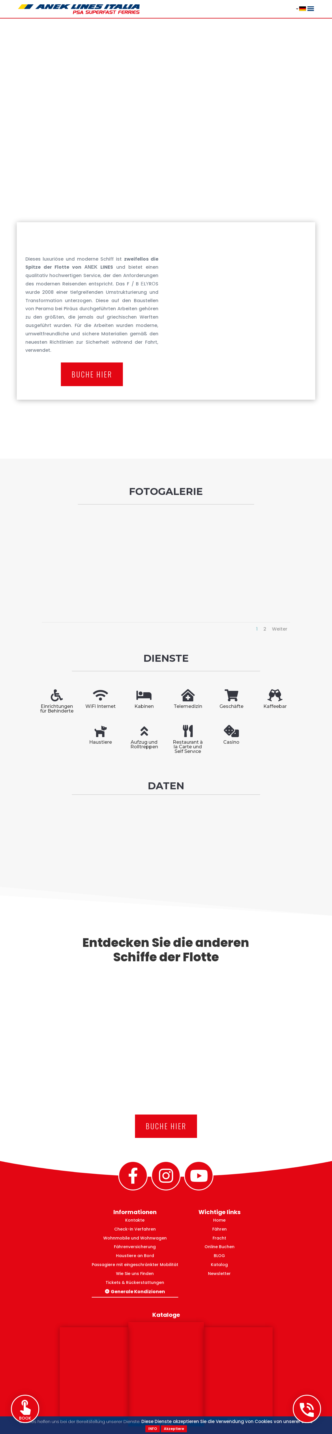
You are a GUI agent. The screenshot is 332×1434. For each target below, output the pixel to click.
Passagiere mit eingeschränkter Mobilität (135, 1264)
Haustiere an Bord (135, 1256)
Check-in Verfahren (135, 1229)
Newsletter (219, 1273)
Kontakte (135, 1220)
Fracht (219, 1238)
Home (219, 1220)
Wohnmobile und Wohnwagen (135, 1238)
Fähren (219, 1229)
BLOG (219, 1256)
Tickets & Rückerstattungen (135, 1282)
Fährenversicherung (135, 1247)
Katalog (219, 1264)
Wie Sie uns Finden (135, 1273)
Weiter (279, 629)
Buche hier (92, 374)
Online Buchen (220, 1247)
